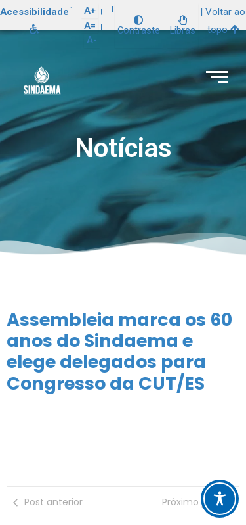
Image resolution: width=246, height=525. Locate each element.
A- (92, 40)
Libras (182, 26)
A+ (90, 10)
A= (90, 26)
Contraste (138, 26)
